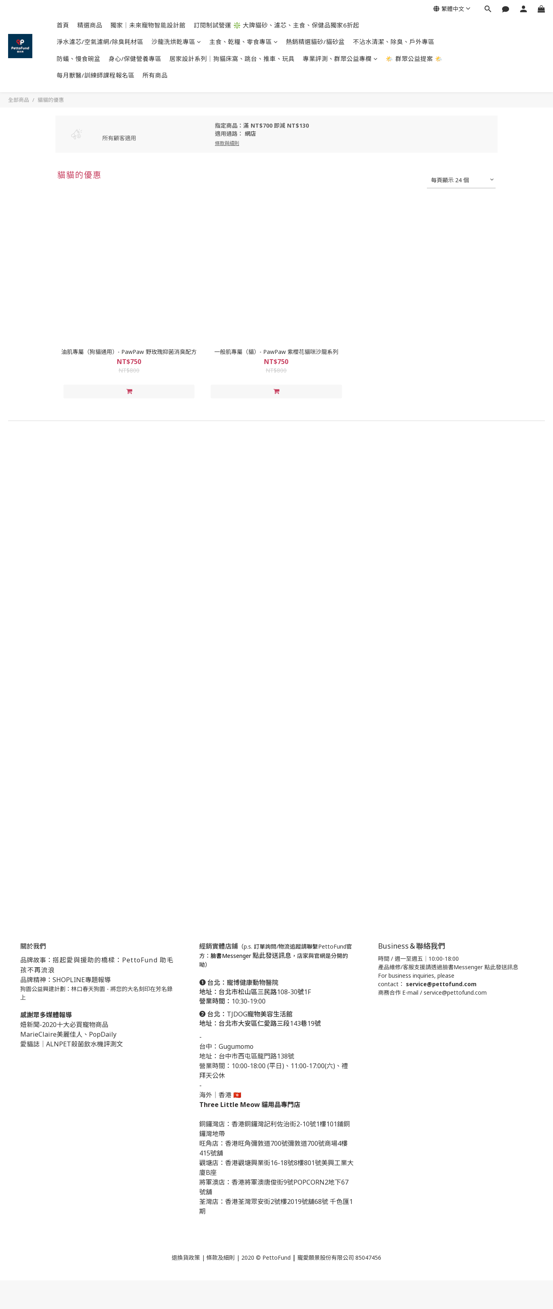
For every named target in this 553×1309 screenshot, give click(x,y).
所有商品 (155, 75)
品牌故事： (36, 959)
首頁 (63, 25)
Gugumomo (236, 1046)
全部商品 (18, 99)
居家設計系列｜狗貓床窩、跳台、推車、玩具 (232, 59)
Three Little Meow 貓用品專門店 (249, 1104)
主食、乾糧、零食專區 (243, 42)
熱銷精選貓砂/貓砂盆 (315, 42)
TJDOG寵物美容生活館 (260, 1014)
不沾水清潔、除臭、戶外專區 (394, 42)
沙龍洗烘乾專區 (176, 42)
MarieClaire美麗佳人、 (54, 1034)
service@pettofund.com (441, 984)
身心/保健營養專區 (135, 59)
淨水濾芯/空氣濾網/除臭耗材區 (100, 42)
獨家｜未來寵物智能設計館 (148, 25)
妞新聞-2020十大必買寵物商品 (64, 1024)
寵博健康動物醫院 (253, 982)
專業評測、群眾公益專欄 (340, 59)
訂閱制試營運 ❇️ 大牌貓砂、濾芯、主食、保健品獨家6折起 (276, 25)
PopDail (101, 1034)
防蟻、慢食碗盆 (79, 59)
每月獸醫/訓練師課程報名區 (96, 75)
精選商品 (89, 25)
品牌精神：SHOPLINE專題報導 (65, 979)
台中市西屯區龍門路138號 (256, 1056)
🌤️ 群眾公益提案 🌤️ (414, 59)
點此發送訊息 (272, 955)
